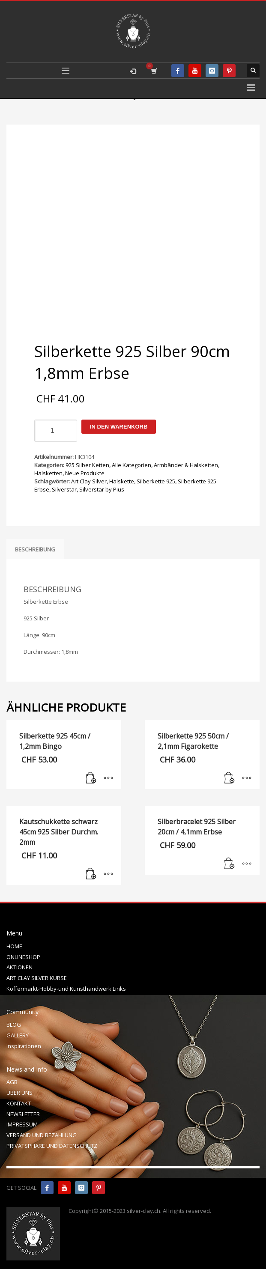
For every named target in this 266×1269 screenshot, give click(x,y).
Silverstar (64, 489)
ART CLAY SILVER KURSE (36, 978)
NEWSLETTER (23, 1114)
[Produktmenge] (55, 431)
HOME (14, 946)
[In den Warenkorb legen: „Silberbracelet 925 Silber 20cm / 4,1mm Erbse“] (229, 864)
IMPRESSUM (22, 1124)
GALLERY (17, 1035)
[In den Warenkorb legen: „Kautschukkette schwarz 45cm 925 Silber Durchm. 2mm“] (91, 874)
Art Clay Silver (89, 481)
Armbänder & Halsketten (186, 465)
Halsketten (48, 473)
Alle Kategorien (131, 465)
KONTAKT (18, 1103)
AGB (12, 1082)
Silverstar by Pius (101, 489)
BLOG (13, 1024)
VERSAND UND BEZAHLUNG (41, 1135)
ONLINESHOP (23, 957)
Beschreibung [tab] (35, 549)
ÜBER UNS (19, 1092)
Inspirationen (23, 1046)
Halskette (121, 481)
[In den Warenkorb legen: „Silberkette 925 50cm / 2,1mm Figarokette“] (229, 778)
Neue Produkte (85, 473)
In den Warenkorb (118, 426)
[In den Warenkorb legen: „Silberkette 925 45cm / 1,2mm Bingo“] (91, 778)
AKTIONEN (19, 967)
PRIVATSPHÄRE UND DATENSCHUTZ (51, 1146)
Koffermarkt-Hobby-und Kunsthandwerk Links (66, 988)
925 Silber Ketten (87, 465)
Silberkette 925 (156, 481)
